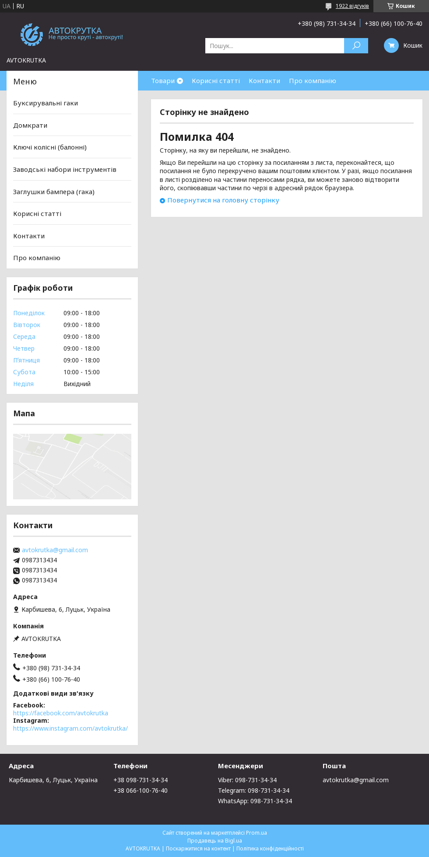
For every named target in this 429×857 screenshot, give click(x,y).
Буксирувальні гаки (45, 102)
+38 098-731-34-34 (140, 780)
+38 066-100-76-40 (140, 790)
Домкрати (30, 125)
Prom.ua (256, 832)
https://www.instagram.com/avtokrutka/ (70, 728)
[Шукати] (356, 45)
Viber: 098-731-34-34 (247, 780)
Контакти (264, 80)
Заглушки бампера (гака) (54, 191)
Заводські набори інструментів (64, 169)
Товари (163, 80)
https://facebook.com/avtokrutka (60, 713)
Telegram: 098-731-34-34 (253, 790)
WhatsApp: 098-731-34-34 (255, 801)
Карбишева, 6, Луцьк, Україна (53, 780)
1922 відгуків (352, 6)
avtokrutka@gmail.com (55, 550)
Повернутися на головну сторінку (223, 199)
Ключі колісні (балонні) (50, 147)
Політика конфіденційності (270, 848)
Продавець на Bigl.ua (214, 840)
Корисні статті (216, 80)
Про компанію (312, 80)
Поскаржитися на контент (198, 848)
